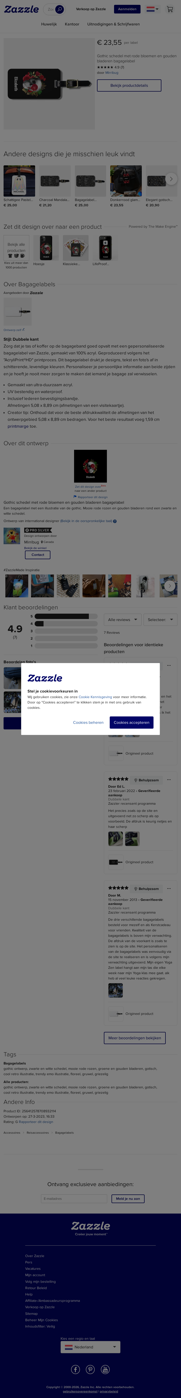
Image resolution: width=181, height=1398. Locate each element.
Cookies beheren (88, 722)
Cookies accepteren (131, 722)
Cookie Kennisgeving (95, 697)
